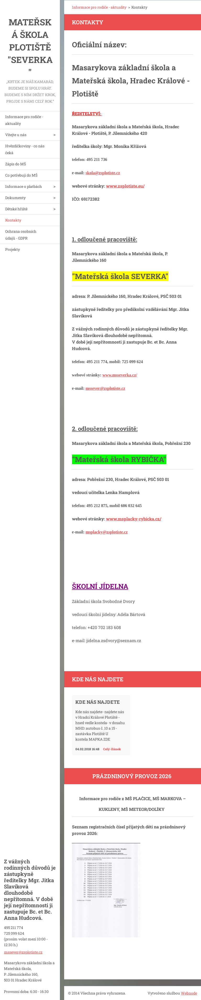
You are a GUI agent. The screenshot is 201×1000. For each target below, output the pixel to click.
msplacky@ (96, 532)
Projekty (12, 249)
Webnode (189, 993)
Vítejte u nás (15, 134)
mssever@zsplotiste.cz (105, 388)
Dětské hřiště (16, 208)
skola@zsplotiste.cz (103, 173)
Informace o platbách (23, 186)
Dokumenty (15, 197)
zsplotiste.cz (117, 532)
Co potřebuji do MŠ (21, 175)
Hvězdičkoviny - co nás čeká (24, 149)
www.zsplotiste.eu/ (125, 186)
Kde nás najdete (97, 702)
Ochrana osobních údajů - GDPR (20, 235)
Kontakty (13, 220)
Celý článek (112, 749)
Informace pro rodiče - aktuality (24, 120)
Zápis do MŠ (15, 163)
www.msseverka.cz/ (119, 375)
